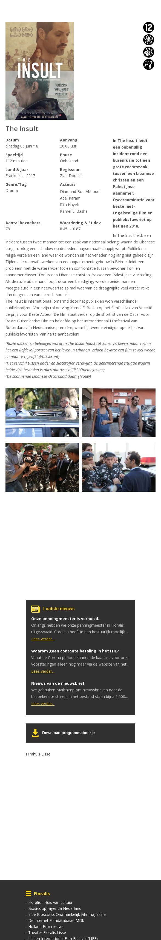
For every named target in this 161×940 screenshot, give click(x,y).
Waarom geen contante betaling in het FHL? (75, 651)
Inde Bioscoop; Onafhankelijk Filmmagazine (67, 914)
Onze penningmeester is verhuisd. (65, 618)
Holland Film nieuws (46, 926)
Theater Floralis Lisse (47, 932)
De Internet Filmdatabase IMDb (56, 920)
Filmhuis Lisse (38, 754)
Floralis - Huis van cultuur (50, 902)
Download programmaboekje (68, 733)
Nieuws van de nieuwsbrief (58, 683)
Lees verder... (42, 638)
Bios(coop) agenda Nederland (54, 908)
